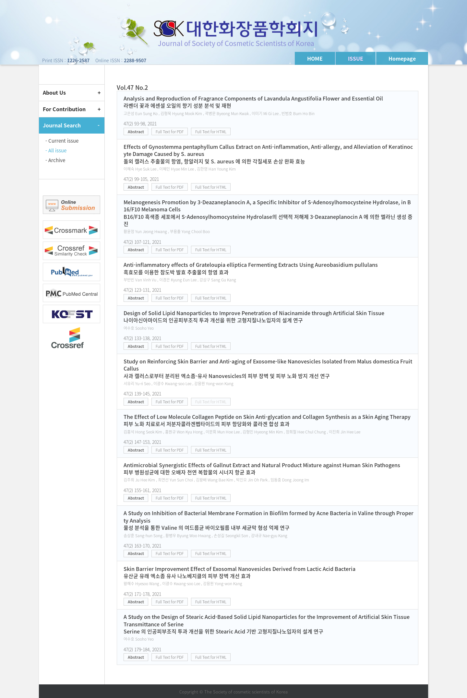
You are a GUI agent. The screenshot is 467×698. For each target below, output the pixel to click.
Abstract (136, 132)
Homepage (402, 58)
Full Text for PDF (170, 132)
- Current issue (61, 140)
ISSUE (355, 58)
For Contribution (64, 109)
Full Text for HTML (210, 132)
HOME (315, 58)
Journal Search (62, 125)
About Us (54, 92)
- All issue (55, 150)
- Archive (55, 160)
